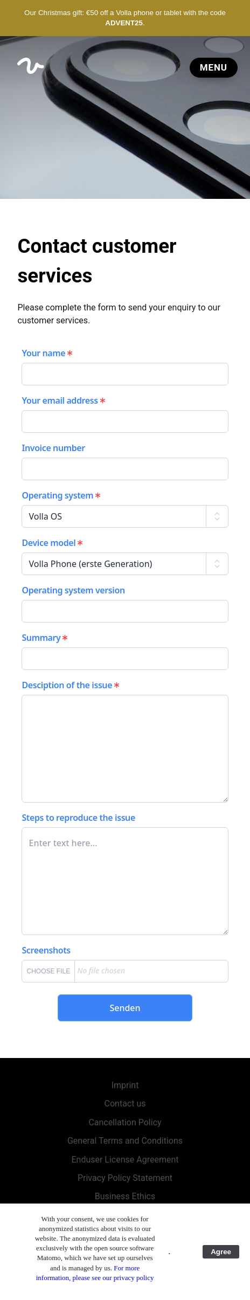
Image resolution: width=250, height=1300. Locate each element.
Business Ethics (125, 1196)
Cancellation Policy (124, 1122)
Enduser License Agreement (124, 1159)
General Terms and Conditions (125, 1141)
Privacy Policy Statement (125, 1178)
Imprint (125, 1085)
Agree (221, 1252)
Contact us (125, 1103)
